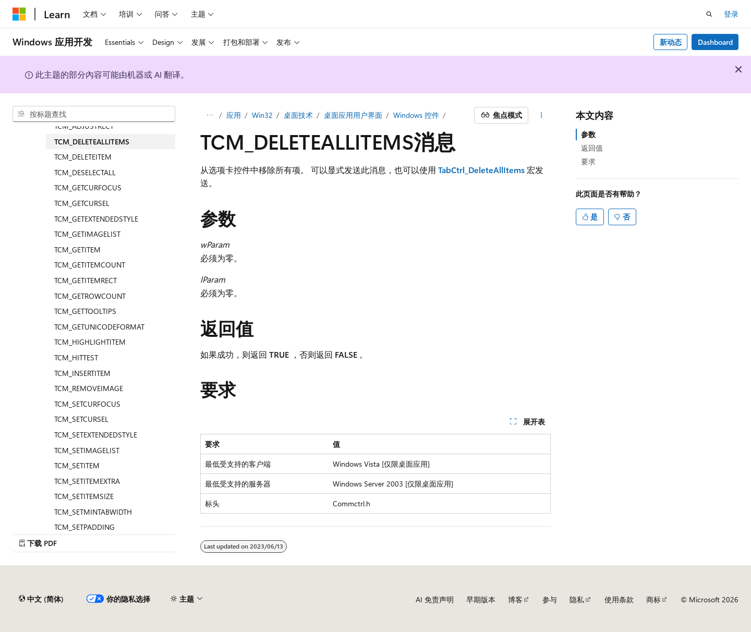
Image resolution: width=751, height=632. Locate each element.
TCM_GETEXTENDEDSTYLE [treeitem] (96, 219)
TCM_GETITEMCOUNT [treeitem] (89, 265)
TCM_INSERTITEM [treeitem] (82, 373)
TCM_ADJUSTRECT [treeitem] (84, 126)
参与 (549, 599)
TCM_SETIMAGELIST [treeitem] (86, 450)
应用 (233, 115)
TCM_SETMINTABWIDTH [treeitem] (93, 512)
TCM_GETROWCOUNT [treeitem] (90, 296)
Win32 (262, 115)
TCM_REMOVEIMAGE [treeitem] (88, 388)
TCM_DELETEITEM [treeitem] (83, 157)
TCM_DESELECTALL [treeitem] (85, 172)
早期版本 (480, 599)
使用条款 (619, 599)
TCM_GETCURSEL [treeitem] (82, 203)
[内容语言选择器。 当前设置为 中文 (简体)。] (41, 599)
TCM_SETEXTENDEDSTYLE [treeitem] (95, 435)
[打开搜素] (709, 14)
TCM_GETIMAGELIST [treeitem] (87, 234)
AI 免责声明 (435, 599)
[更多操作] (541, 115)
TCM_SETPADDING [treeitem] (84, 527)
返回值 (592, 148)
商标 (653, 599)
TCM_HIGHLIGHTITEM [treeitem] (90, 342)
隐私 (577, 599)
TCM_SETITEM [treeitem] (77, 465)
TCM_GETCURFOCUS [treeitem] (88, 187)
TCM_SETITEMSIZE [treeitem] (84, 496)
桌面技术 (298, 115)
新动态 (671, 42)
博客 (515, 599)
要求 (588, 161)
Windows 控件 (416, 115)
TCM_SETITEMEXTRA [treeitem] (87, 481)
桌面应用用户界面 (353, 115)
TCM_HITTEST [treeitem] (76, 357)
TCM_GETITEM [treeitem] (77, 249)
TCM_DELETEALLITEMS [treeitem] (91, 142)
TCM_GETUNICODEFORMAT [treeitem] (99, 327)
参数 (588, 134)
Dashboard (715, 42)
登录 (731, 14)
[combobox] (94, 114)
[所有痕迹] (209, 115)
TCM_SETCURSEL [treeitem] (81, 419)
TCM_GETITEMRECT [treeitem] (85, 280)
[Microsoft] (19, 14)
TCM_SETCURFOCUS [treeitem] (87, 404)
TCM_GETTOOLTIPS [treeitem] (85, 311)
